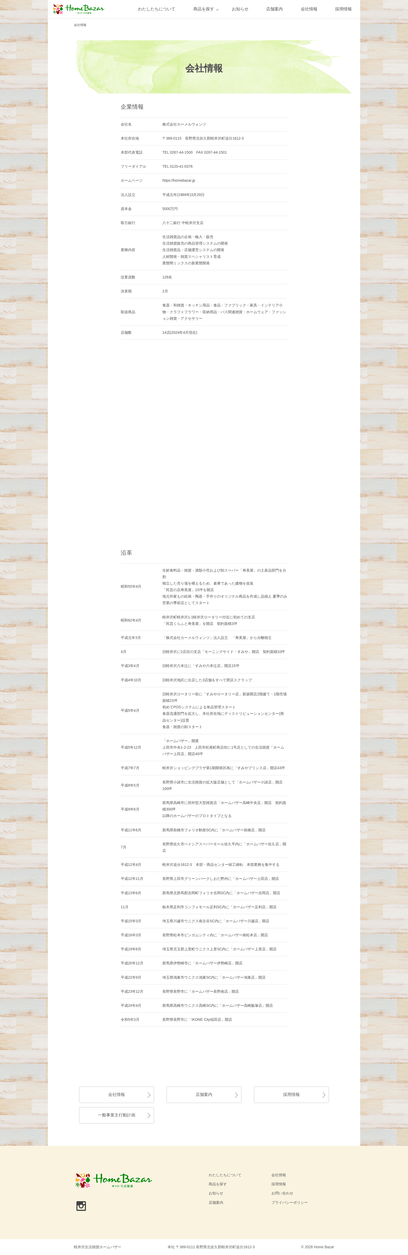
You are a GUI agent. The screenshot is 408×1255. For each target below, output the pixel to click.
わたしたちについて (156, 9)
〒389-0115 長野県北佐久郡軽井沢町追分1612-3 (203, 138)
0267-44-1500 (181, 152)
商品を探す (203, 9)
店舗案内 (274, 9)
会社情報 (309, 9)
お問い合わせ (282, 1193)
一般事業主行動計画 (116, 1115)
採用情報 (343, 9)
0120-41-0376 (181, 166)
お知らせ (240, 9)
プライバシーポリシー (289, 1202)
